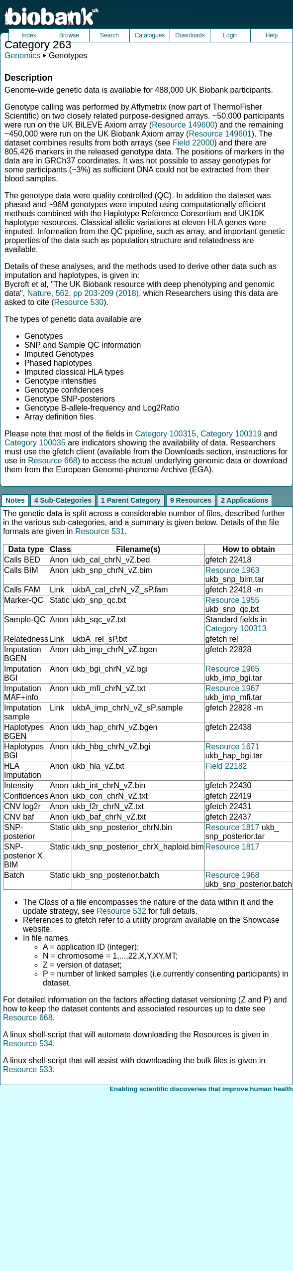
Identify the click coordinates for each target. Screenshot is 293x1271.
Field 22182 (226, 766)
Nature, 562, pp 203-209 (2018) (83, 293)
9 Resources (190, 500)
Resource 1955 (232, 600)
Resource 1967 (232, 688)
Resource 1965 (232, 669)
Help (272, 35)
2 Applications (244, 500)
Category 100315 (165, 433)
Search (109, 35)
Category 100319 (231, 433)
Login (230, 35)
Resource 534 (28, 1043)
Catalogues (150, 35)
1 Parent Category (131, 500)
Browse (69, 35)
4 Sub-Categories (63, 500)
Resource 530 (79, 302)
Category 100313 (236, 628)
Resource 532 (121, 911)
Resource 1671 (232, 746)
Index (28, 35)
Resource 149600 (183, 125)
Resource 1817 (232, 827)
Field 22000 (193, 143)
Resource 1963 (232, 570)
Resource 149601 (220, 134)
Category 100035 (35, 442)
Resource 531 (100, 531)
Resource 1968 (232, 875)
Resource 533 (28, 1069)
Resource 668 (53, 460)
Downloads (189, 35)
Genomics (22, 55)
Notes (15, 500)
